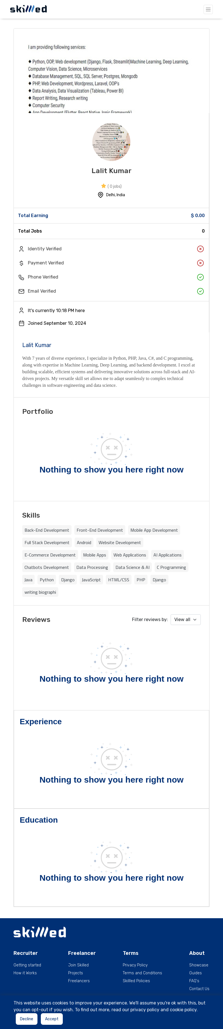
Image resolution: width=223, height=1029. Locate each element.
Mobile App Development (154, 530)
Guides (195, 973)
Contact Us (199, 989)
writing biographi (40, 592)
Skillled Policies (136, 981)
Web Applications (129, 555)
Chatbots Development (46, 567)
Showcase (198, 965)
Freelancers (79, 981)
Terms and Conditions (142, 973)
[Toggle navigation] (208, 9)
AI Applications (167, 555)
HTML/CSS (118, 579)
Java (28, 579)
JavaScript (91, 579)
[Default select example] (186, 619)
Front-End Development (100, 530)
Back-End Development (46, 530)
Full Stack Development (47, 542)
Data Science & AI (132, 567)
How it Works (25, 973)
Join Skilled (78, 965)
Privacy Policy (135, 965)
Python (47, 579)
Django (68, 579)
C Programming (171, 567)
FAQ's (194, 981)
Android (84, 542)
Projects (75, 973)
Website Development (120, 542)
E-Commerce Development (50, 555)
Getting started (27, 965)
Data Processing (92, 567)
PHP (141, 579)
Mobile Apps (94, 555)
